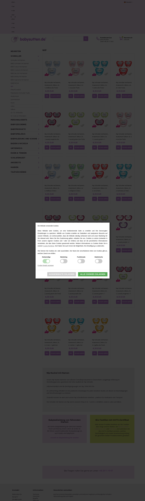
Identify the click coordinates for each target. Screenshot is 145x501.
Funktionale (81, 257)
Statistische (99, 257)
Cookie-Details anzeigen (46, 265)
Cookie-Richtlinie (48, 246)
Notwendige (46, 257)
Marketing (63, 257)
